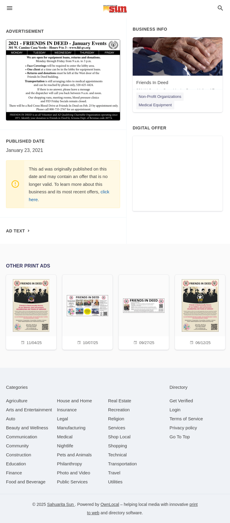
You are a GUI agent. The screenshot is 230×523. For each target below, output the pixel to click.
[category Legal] (62, 418)
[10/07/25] (87, 311)
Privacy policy (183, 427)
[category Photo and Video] (73, 472)
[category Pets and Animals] (74, 454)
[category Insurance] (67, 409)
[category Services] (116, 427)
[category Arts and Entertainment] (29, 409)
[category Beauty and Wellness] (27, 427)
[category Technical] (117, 454)
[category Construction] (18, 454)
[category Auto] (10, 418)
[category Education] (16, 463)
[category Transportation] (122, 463)
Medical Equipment (155, 105)
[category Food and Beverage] (26, 481)
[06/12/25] (200, 311)
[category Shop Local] (119, 436)
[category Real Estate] (119, 400)
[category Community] (17, 445)
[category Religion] (116, 418)
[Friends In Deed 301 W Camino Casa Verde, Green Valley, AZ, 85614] (177, 66)
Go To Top (180, 436)
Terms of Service (186, 418)
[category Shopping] (117, 445)
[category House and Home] (74, 400)
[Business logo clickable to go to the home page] (115, 9)
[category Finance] (14, 472)
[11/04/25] (31, 311)
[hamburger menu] (9, 8)
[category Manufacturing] (71, 427)
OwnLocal (109, 504)
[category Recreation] (119, 409)
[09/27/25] (143, 311)
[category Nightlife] (65, 445)
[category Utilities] (115, 481)
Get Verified (181, 400)
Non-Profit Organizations (160, 96)
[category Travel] (114, 472)
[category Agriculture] (17, 400)
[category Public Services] (72, 481)
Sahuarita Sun (61, 504)
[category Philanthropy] (69, 463)
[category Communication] (21, 436)
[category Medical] (64, 436)
